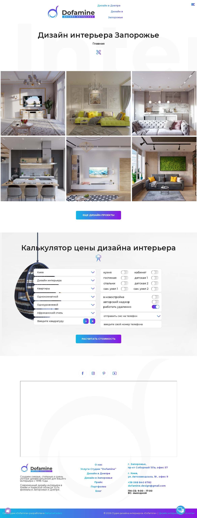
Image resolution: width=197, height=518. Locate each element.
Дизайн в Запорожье (115, 14)
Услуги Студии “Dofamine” (98, 469)
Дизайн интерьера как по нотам (176, 513)
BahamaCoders (53, 513)
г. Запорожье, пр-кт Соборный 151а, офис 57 (148, 466)
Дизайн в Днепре (109, 5)
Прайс (98, 482)
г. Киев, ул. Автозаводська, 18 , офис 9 (148, 475)
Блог (98, 491)
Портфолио (98, 486)
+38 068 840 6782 (139, 482)
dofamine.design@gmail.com (147, 485)
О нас (98, 464)
